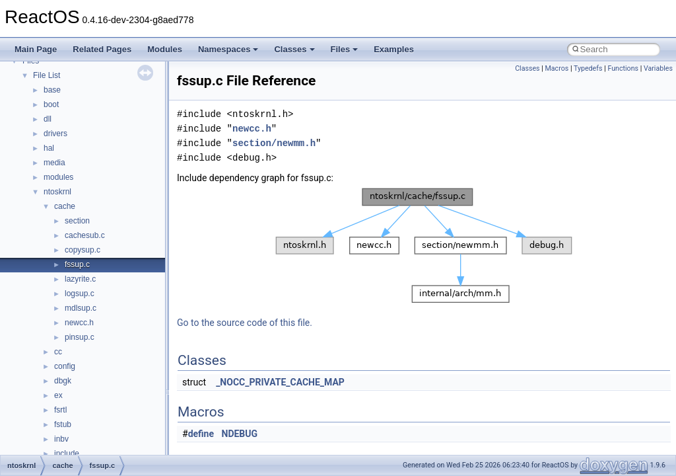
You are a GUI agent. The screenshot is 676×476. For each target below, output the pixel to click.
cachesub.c (85, 235)
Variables (658, 68)
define (201, 433)
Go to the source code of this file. (244, 322)
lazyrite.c (80, 279)
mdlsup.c (80, 308)
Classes (294, 49)
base (52, 90)
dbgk (62, 380)
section (77, 220)
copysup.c (82, 250)
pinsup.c (79, 337)
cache (64, 206)
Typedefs (588, 68)
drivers (55, 133)
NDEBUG (240, 433)
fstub (62, 424)
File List (46, 75)
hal (49, 148)
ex (58, 395)
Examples (394, 49)
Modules (164, 49)
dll (47, 119)
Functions (622, 68)
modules (58, 177)
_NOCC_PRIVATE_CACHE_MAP (280, 382)
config (64, 366)
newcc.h (79, 322)
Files (344, 49)
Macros (557, 68)
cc (58, 351)
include (66, 453)
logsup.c (79, 293)
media (54, 162)
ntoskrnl (57, 191)
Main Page (36, 49)
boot (51, 104)
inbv (61, 439)
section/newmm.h (274, 143)
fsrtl (60, 410)
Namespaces (228, 49)
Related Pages (102, 49)
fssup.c (77, 264)
